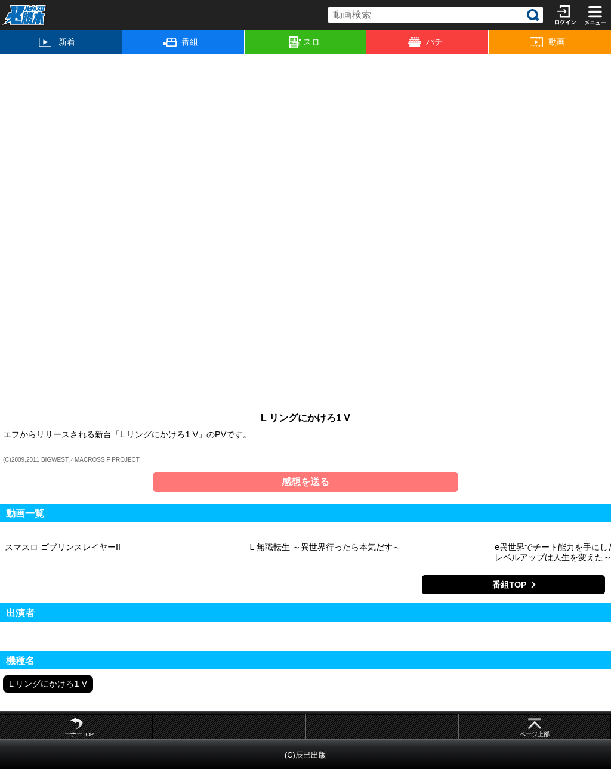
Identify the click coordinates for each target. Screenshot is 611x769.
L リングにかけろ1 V (48, 683)
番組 (180, 42)
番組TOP (509, 584)
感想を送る (305, 482)
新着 (57, 42)
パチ (425, 42)
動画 (547, 42)
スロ (304, 42)
